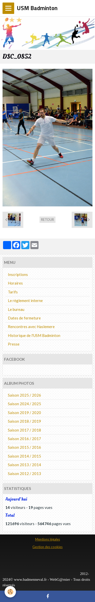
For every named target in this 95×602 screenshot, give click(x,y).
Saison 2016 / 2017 (24, 438)
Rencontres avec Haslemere (31, 326)
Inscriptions (18, 274)
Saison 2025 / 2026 (24, 395)
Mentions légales (47, 539)
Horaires (15, 283)
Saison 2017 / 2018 (24, 430)
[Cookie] (10, 591)
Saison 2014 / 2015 (24, 456)
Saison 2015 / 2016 (24, 447)
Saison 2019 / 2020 (24, 412)
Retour (47, 220)
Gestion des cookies (47, 547)
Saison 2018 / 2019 (24, 421)
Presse (14, 344)
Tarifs (13, 292)
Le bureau (16, 309)
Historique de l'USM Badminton (34, 335)
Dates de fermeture (24, 318)
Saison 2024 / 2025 (24, 403)
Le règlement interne (25, 300)
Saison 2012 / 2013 (24, 473)
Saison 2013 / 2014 (24, 464)
